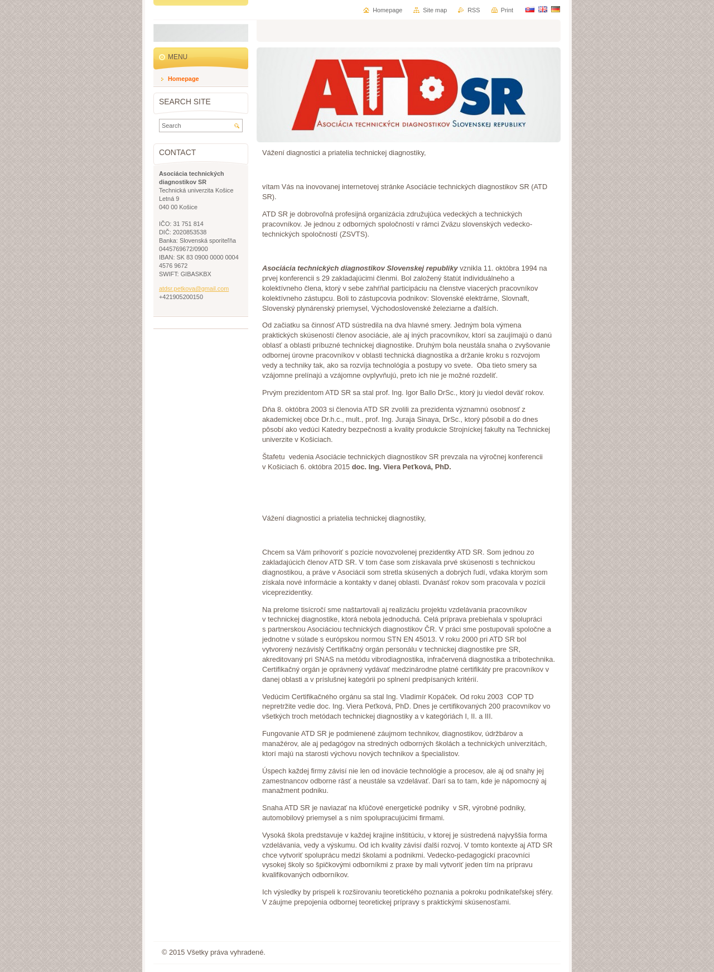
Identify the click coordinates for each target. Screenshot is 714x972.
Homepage (387, 10)
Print (507, 10)
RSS (473, 10)
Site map (435, 10)
